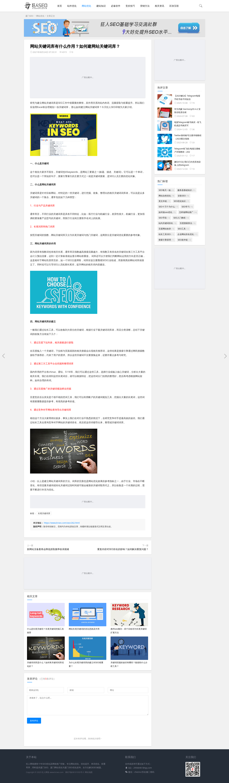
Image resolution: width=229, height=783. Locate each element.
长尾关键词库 (44, 513)
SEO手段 (164, 217)
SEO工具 (183, 228)
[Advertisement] (87, 77)
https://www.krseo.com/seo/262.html (62, 522)
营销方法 (145, 5)
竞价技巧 (130, 5)
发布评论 (34, 720)
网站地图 (88, 772)
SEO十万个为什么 (168, 206)
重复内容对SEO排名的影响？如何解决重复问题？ (122, 549)
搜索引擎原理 (166, 239)
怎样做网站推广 (188, 212)
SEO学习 (187, 206)
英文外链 (164, 201)
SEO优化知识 (181, 201)
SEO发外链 (184, 239)
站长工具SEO (166, 234)
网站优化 (86, 5)
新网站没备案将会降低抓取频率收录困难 (48, 549)
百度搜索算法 (187, 223)
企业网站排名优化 (187, 234)
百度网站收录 (166, 228)
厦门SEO (29, 15)
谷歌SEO (183, 195)
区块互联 (174, 5)
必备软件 (115, 5)
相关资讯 (159, 5)
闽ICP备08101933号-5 (74, 772)
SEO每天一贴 (166, 190)
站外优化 (72, 5)
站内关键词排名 (167, 223)
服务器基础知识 (186, 190)
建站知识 (101, 5)
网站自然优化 (166, 195)
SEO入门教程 (181, 217)
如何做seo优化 (167, 212)
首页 (59, 5)
